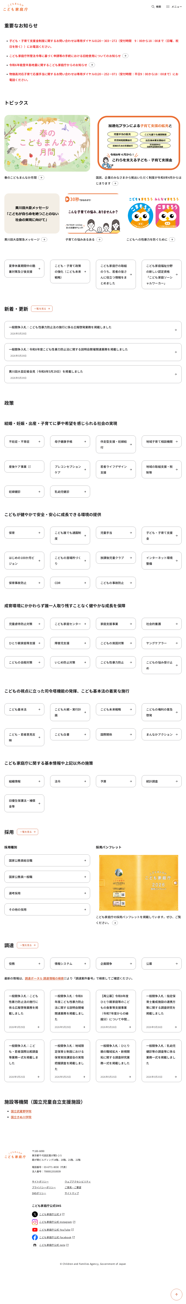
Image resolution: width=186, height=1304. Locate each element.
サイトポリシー (40, 1181)
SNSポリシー (39, 1193)
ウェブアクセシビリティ (78, 1181)
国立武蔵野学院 (21, 1111)
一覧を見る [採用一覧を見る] (28, 832)
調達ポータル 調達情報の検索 (46, 978)
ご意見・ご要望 (73, 1187)
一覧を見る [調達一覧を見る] (28, 945)
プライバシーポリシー (44, 1187)
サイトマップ (72, 1193)
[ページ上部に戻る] (176, 1294)
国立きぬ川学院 (21, 1117)
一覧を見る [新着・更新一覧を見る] (42, 309)
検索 (156, 6)
